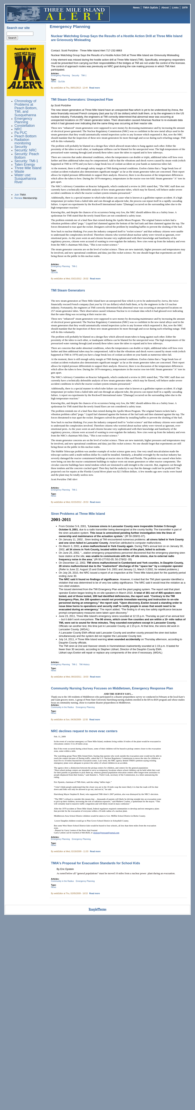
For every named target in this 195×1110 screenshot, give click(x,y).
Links (175, 7)
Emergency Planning (60, 75)
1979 (185, 7)
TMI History (84, 664)
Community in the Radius (62, 707)
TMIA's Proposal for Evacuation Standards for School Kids (95, 863)
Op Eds (61, 81)
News (136, 7)
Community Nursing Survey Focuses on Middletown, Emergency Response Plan (112, 688)
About (165, 7)
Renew (18, 198)
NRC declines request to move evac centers (84, 731)
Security (75, 75)
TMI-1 (83, 75)
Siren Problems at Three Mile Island (78, 513)
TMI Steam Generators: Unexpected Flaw (82, 99)
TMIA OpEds (150, 7)
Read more (94, 88)
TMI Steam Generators (68, 290)
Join (16, 194)
